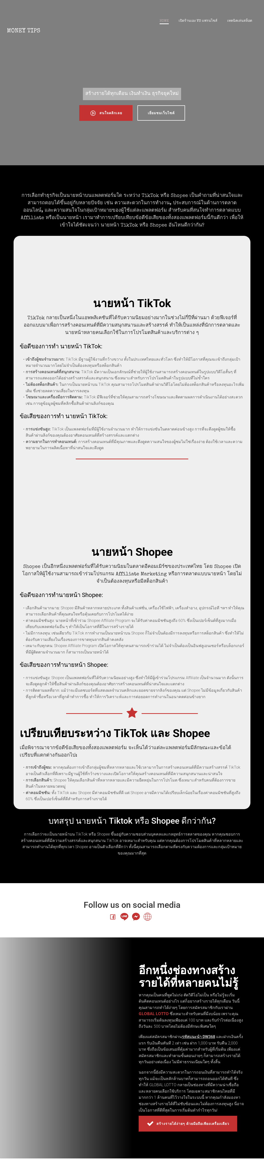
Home (163, 21)
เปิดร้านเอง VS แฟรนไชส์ (197, 21)
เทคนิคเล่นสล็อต (239, 21)
